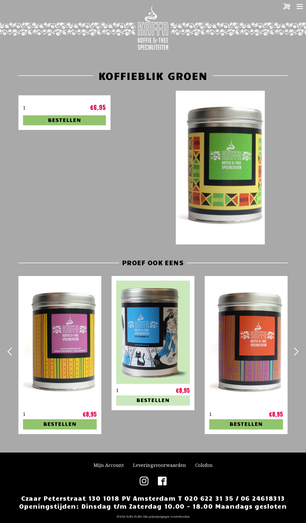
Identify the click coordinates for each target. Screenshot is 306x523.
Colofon (204, 465)
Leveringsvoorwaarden (159, 465)
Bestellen (64, 119)
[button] (10, 351)
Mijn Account (108, 465)
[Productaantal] (32, 107)
